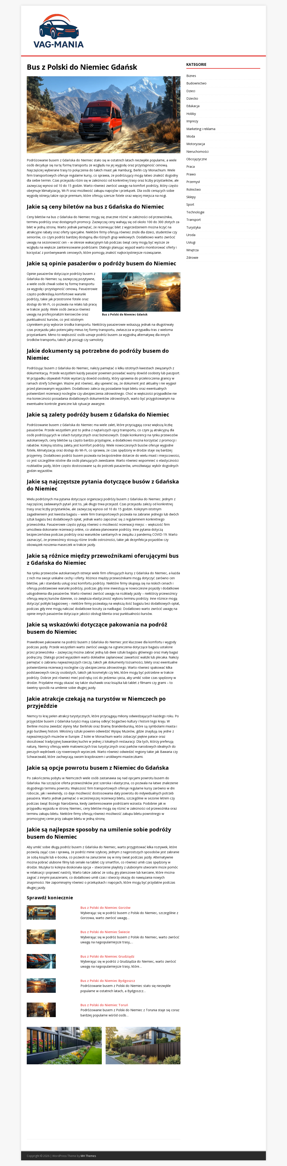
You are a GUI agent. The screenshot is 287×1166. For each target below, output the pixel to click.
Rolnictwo (193, 189)
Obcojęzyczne (196, 159)
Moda (190, 136)
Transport (193, 219)
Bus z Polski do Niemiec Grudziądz (107, 956)
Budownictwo (196, 83)
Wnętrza (192, 250)
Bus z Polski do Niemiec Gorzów (105, 907)
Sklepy (191, 197)
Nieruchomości (197, 151)
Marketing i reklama (200, 129)
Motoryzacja (195, 144)
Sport (190, 204)
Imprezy (192, 121)
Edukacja (192, 106)
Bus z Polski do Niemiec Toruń (104, 1005)
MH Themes (88, 1156)
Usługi (190, 242)
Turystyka (193, 227)
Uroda (190, 235)
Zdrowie (192, 257)
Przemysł (193, 182)
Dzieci (190, 91)
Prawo (191, 174)
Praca (190, 166)
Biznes (191, 76)
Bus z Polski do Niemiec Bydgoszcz (107, 981)
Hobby (191, 113)
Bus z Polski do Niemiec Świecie (105, 932)
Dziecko (192, 98)
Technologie (195, 212)
